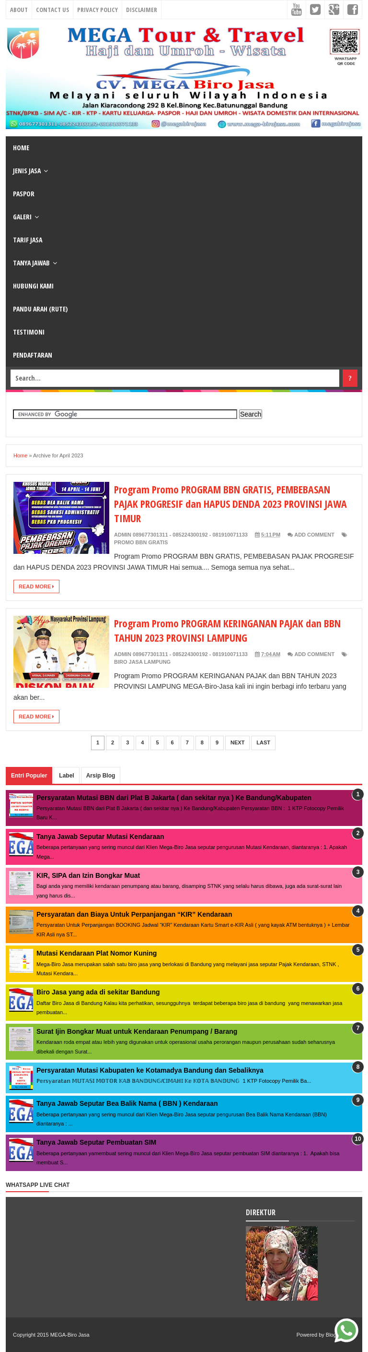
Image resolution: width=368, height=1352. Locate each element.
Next (237, 742)
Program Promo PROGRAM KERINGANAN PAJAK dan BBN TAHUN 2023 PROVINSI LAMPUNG (229, 630)
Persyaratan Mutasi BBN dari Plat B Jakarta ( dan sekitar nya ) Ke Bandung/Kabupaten (173, 798)
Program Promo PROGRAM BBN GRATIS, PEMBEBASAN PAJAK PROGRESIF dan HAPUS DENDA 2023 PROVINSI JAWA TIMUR (232, 503)
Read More (36, 586)
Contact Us (52, 9)
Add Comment (314, 535)
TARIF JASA (27, 239)
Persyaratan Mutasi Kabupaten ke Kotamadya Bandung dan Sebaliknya (150, 1070)
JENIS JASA (27, 170)
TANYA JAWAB (31, 262)
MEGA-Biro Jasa (70, 1335)
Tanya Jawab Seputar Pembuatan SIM (96, 1142)
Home (20, 455)
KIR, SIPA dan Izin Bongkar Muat (88, 875)
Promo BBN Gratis (141, 542)
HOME (21, 147)
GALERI (22, 216)
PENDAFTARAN (32, 354)
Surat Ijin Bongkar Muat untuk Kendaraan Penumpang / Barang (136, 1031)
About (19, 9)
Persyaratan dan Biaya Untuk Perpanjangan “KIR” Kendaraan (134, 914)
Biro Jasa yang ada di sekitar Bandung (98, 992)
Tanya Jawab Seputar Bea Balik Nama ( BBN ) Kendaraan (127, 1103)
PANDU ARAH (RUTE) (40, 308)
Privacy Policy (97, 9)
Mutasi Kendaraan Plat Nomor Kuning (96, 953)
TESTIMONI (29, 331)
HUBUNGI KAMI (33, 285)
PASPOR (23, 193)
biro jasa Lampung (142, 662)
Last (263, 742)
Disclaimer (141, 9)
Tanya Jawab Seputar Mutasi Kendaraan (100, 836)
